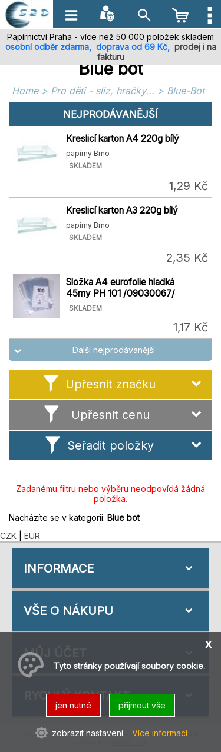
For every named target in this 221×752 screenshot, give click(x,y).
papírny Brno (88, 153)
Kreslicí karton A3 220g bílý (122, 210)
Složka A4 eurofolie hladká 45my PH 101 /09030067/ (120, 288)
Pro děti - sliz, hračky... (102, 91)
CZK (8, 536)
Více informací (159, 733)
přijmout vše (142, 705)
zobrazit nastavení (87, 733)
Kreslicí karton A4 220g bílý (122, 138)
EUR (32, 536)
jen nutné (73, 705)
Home (25, 91)
